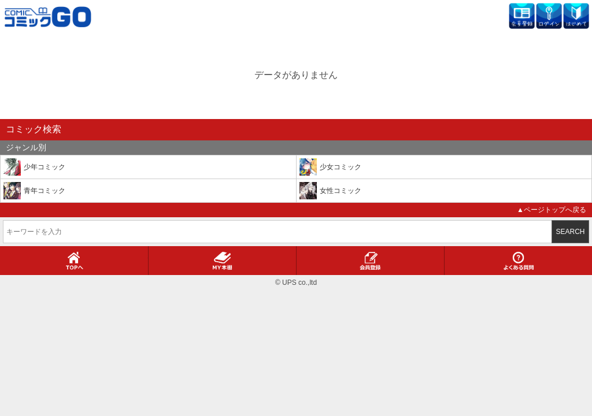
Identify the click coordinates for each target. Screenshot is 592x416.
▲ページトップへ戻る (551, 210)
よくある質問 (519, 260)
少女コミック (340, 167)
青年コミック (44, 191)
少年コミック (44, 167)
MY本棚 (222, 260)
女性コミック (340, 191)
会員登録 (370, 260)
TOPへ (74, 260)
